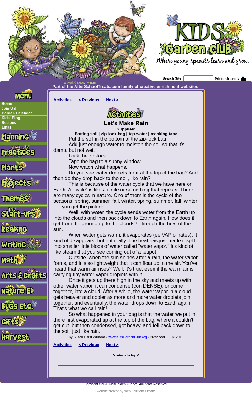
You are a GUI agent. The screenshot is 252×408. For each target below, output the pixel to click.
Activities (62, 99)
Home (7, 104)
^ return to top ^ (126, 355)
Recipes (9, 122)
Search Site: (172, 78)
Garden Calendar (17, 113)
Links (6, 127)
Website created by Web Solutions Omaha (125, 391)
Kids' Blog (11, 118)
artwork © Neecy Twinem (80, 82)
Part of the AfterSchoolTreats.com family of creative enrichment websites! (126, 86)
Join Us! (9, 108)
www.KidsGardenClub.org (128, 337)
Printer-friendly (227, 78)
